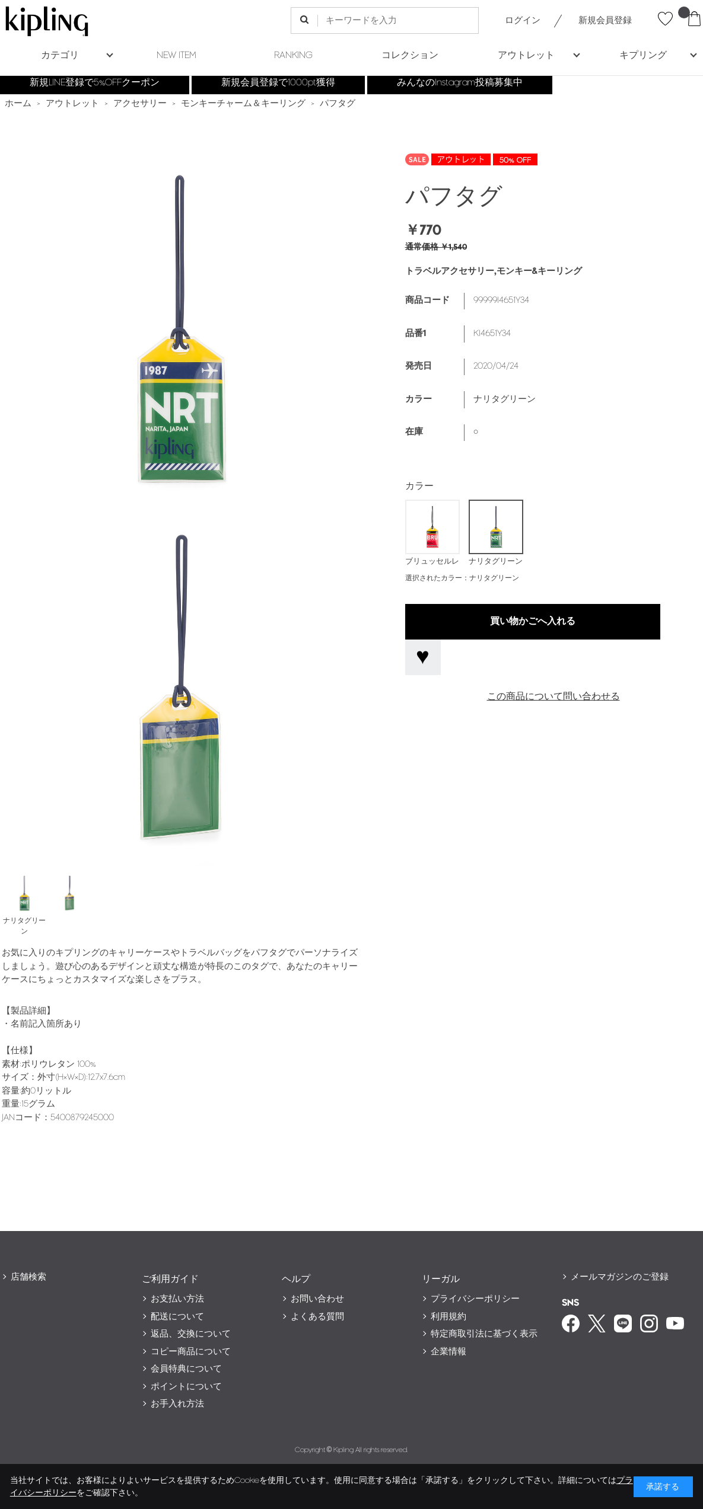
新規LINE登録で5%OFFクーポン (95, 82)
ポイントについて (186, 1386)
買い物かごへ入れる (532, 621)
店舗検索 (28, 1277)
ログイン (522, 20)
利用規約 (448, 1316)
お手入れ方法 (177, 1403)
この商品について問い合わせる (553, 696)
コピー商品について (191, 1351)
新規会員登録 (605, 20)
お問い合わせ (317, 1299)
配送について (177, 1316)
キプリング (643, 55)
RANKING (293, 55)
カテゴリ (60, 55)
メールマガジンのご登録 (620, 1277)
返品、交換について (191, 1333)
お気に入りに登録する (423, 657)
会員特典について (186, 1368)
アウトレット (526, 55)
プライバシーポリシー (475, 1299)
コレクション (409, 55)
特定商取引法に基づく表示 (484, 1333)
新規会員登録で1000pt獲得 (278, 82)
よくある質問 (317, 1316)
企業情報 (448, 1351)
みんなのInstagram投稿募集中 (460, 82)
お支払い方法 (177, 1299)
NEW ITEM (176, 55)
